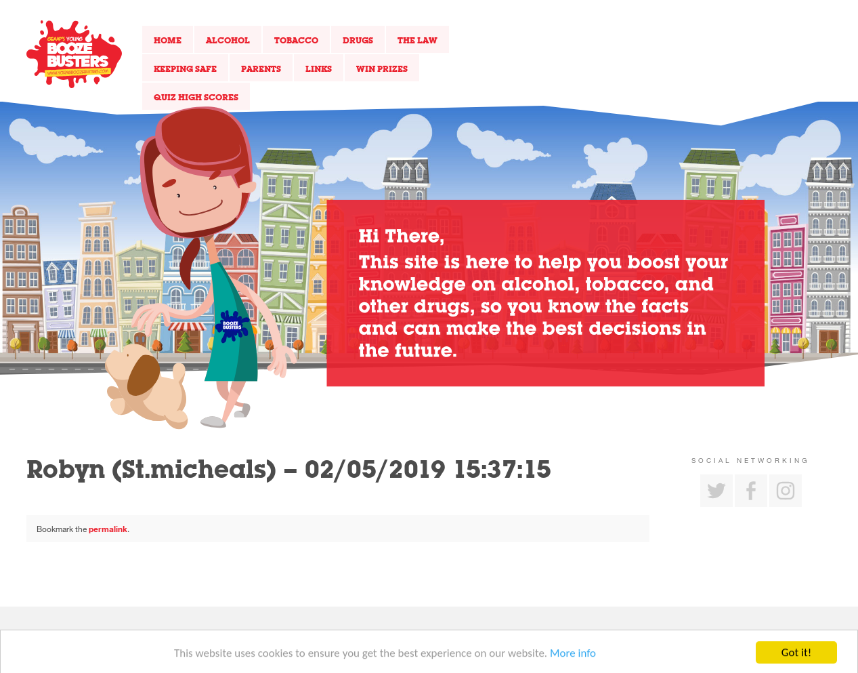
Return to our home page (74, 54)
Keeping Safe (185, 68)
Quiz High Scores (196, 96)
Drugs (358, 40)
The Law (417, 40)
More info (573, 659)
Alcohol (228, 40)
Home (167, 40)
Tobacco (296, 40)
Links (318, 68)
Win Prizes (382, 68)
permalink (108, 528)
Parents (261, 68)
